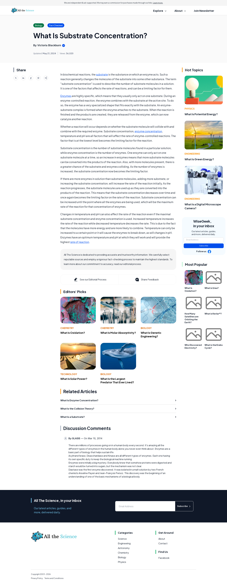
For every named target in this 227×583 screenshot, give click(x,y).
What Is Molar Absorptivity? (118, 332)
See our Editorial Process (90, 279)
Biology (146, 328)
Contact (162, 543)
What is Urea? (212, 288)
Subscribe (203, 246)
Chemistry (67, 328)
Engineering (192, 153)
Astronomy (124, 548)
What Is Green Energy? (199, 159)
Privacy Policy (37, 578)
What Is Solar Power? (73, 378)
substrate (102, 74)
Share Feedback (147, 279)
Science (122, 538)
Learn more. (158, 3)
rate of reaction (79, 242)
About (161, 538)
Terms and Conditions (54, 578)
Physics (190, 108)
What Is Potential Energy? (201, 114)
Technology (68, 374)
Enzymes (65, 96)
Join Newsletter (204, 10)
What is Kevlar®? (213, 313)
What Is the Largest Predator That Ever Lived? (117, 380)
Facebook (163, 557)
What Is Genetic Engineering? (151, 334)
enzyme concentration (148, 131)
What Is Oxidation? (72, 332)
